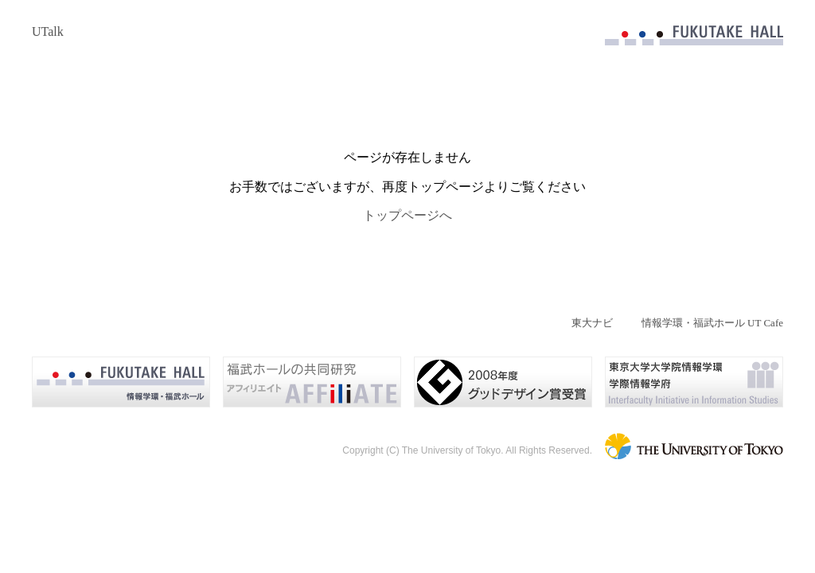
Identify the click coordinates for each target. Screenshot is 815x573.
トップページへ (407, 215)
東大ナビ (592, 323)
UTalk (48, 31)
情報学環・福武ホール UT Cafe (712, 323)
